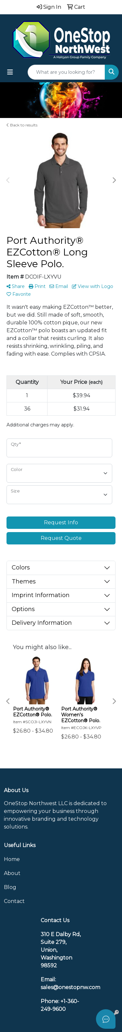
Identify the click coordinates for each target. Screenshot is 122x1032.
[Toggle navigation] (10, 72)
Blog (10, 887)
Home (12, 859)
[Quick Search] (66, 72)
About (12, 873)
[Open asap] (105, 1019)
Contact (14, 901)
